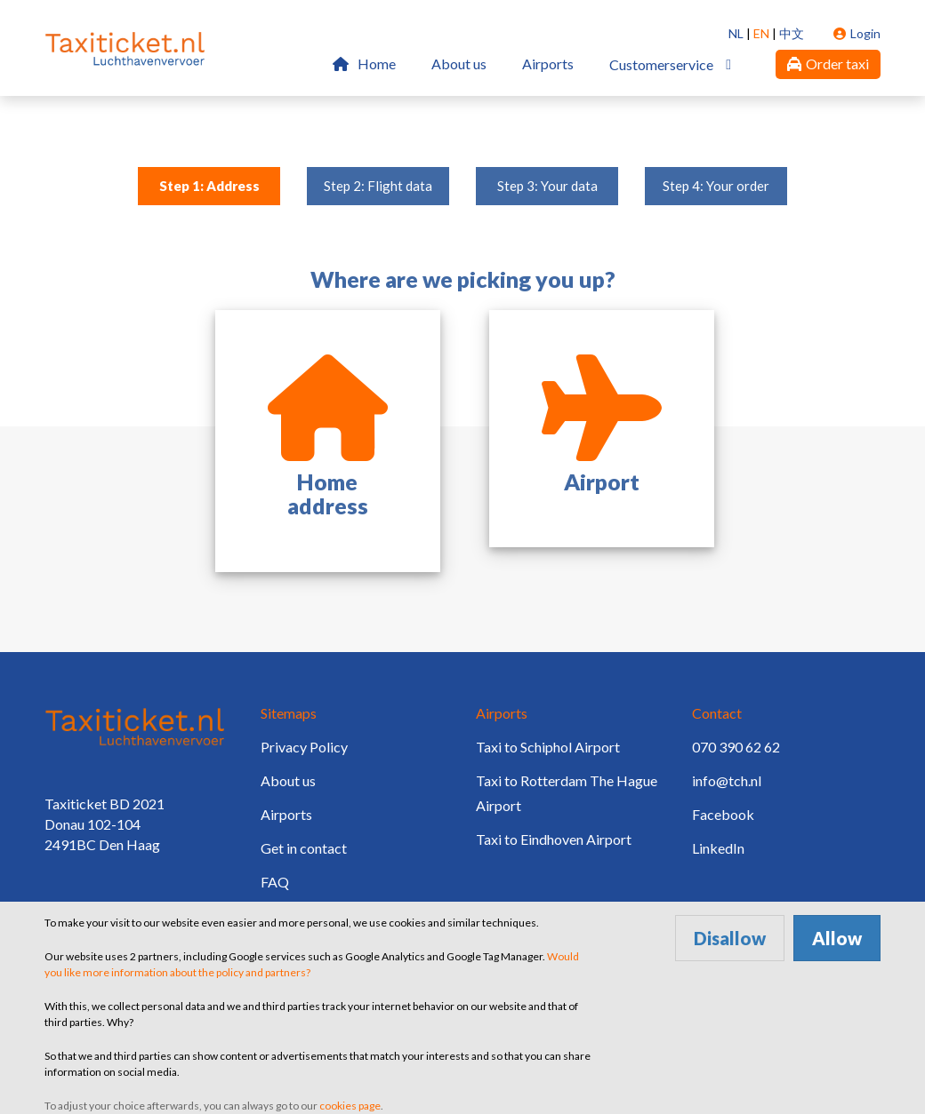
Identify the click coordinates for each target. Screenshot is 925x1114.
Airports (548, 63)
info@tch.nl (726, 780)
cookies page (350, 1105)
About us (459, 63)
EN (761, 33)
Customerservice (661, 64)
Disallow (730, 938)
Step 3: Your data (547, 186)
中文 (791, 33)
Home (364, 63)
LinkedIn (718, 847)
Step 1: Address (209, 186)
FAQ (275, 881)
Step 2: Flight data (378, 186)
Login (857, 33)
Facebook (723, 814)
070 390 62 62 (736, 746)
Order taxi (828, 63)
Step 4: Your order (716, 186)
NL (736, 33)
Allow (837, 938)
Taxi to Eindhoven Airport (553, 839)
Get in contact (304, 847)
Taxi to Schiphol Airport (548, 746)
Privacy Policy (304, 746)
